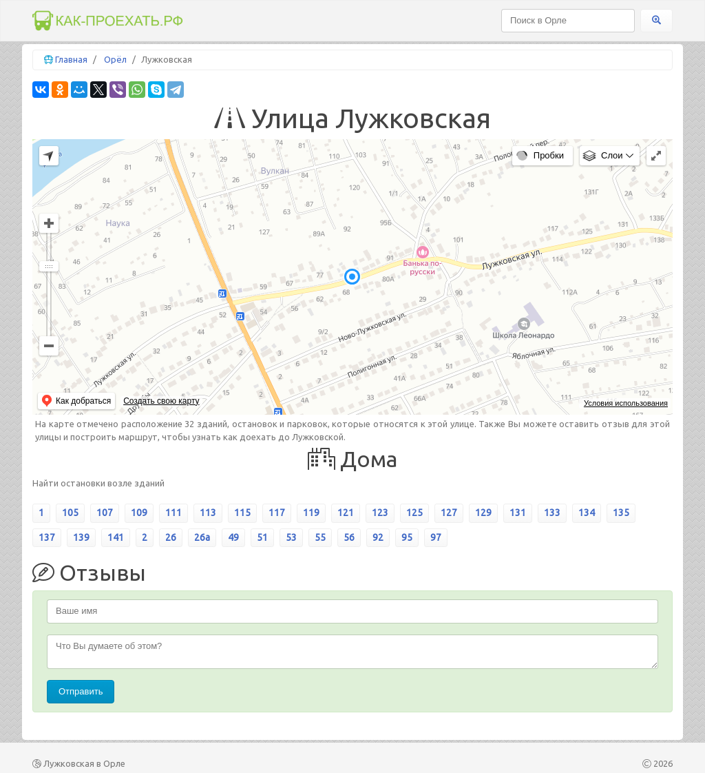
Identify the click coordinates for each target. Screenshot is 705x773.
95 (406, 537)
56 (349, 537)
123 (380, 512)
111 (173, 512)
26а (202, 537)
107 (104, 512)
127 (449, 512)
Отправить (81, 691)
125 (414, 512)
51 (262, 537)
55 (320, 537)
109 (139, 512)
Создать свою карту (161, 401)
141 (115, 537)
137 (47, 537)
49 (233, 537)
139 (81, 537)
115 (242, 512)
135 (621, 512)
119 (311, 512)
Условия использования (626, 403)
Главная (71, 59)
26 (170, 537)
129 (483, 512)
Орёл (115, 59)
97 (435, 537)
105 (70, 512)
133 (552, 512)
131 (517, 512)
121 (345, 512)
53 (291, 537)
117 (277, 512)
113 (208, 512)
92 (377, 537)
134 (586, 512)
